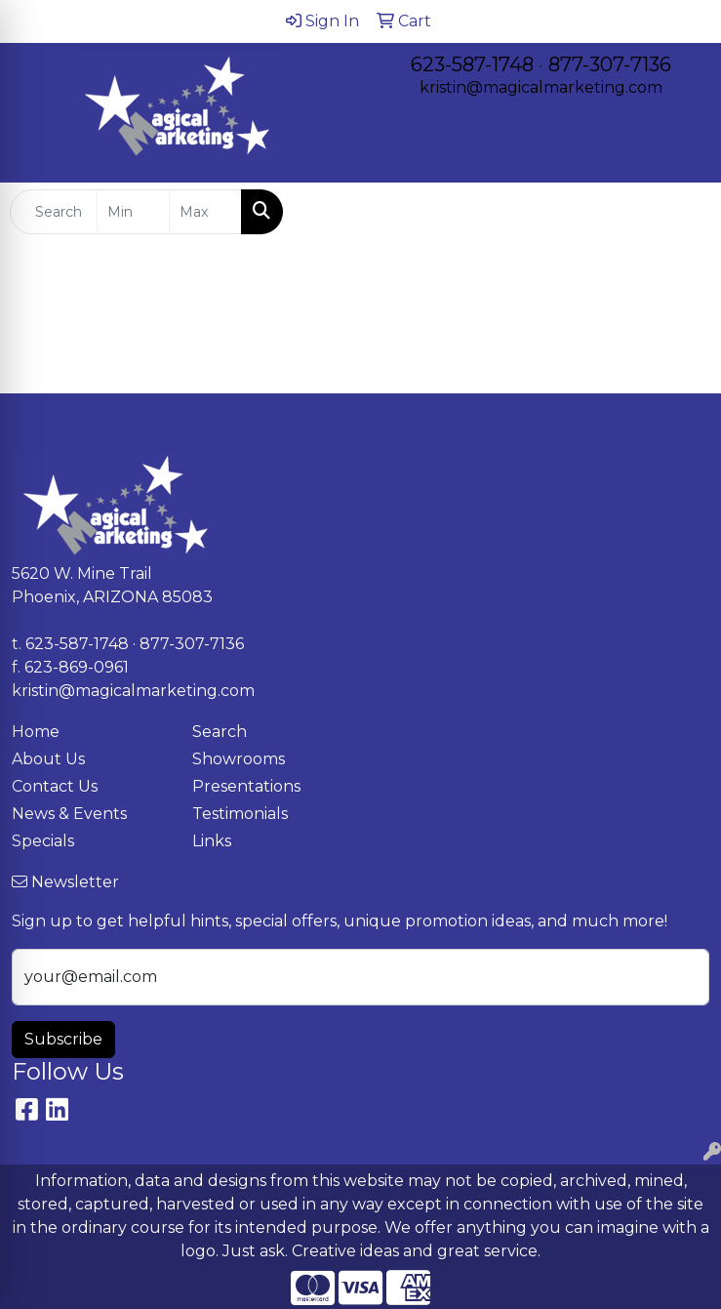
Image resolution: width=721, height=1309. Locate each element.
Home (36, 731)
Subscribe (63, 1039)
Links (211, 841)
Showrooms (238, 759)
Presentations (246, 786)
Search (219, 731)
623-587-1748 (472, 64)
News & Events (69, 813)
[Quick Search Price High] (205, 211)
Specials (43, 841)
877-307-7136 (609, 64)
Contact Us (55, 786)
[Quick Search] (54, 211)
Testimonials (240, 813)
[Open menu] (681, 211)
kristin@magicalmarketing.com (541, 87)
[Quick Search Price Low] (133, 211)
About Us (48, 759)
